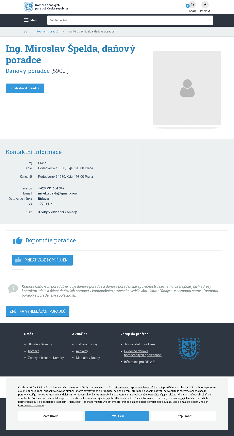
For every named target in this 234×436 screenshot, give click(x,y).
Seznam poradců (47, 31)
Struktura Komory (40, 344)
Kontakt (33, 351)
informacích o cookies (31, 405)
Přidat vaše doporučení (46, 260)
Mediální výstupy (88, 358)
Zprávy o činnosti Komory (46, 358)
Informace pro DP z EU (140, 362)
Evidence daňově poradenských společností (143, 353)
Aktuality (82, 351)
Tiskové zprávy (87, 344)
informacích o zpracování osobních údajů (138, 387)
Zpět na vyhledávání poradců (37, 311)
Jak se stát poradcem (139, 344)
